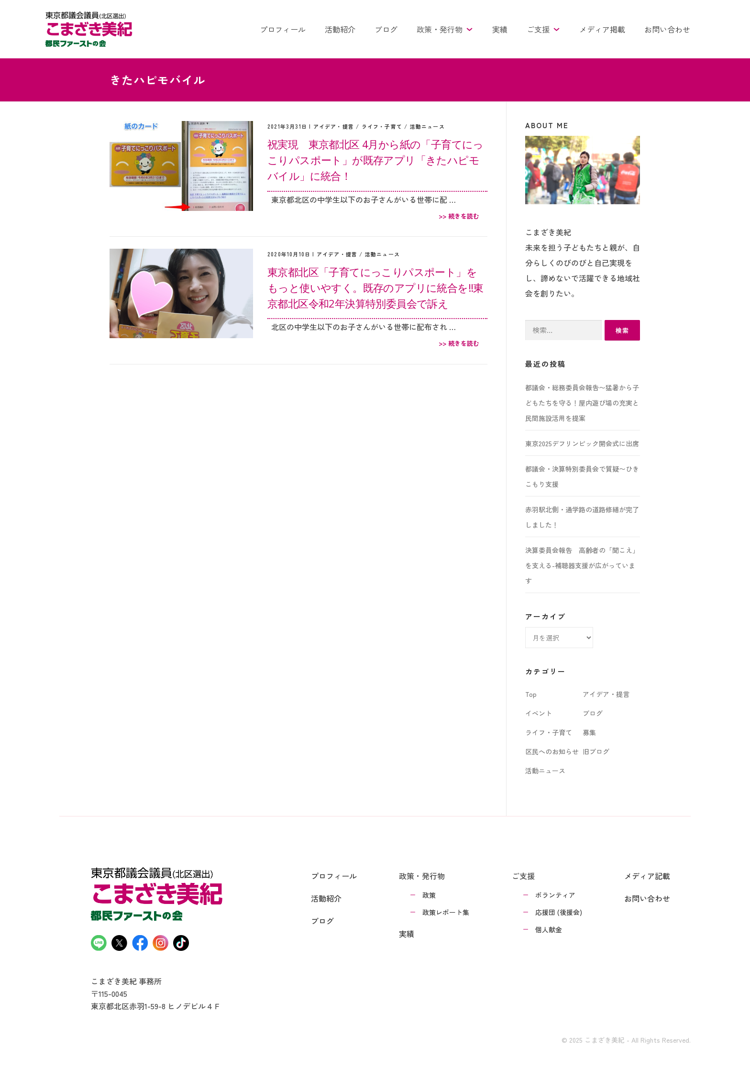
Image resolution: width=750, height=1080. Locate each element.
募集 (589, 732)
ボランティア (555, 895)
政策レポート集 (445, 912)
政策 (429, 895)
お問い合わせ (667, 29)
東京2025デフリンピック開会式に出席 (582, 443)
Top (531, 694)
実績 (499, 29)
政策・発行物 (445, 29)
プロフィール (283, 29)
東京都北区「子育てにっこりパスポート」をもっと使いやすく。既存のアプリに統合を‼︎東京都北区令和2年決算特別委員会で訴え (375, 287)
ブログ (386, 29)
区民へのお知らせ (552, 751)
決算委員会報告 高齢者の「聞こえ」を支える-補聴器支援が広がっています (582, 565)
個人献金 (548, 929)
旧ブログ (596, 751)
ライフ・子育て (382, 126)
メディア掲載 (602, 29)
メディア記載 (647, 876)
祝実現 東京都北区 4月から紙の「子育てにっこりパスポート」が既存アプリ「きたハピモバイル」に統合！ (375, 160)
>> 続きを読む (459, 215)
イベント (538, 713)
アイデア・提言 (333, 126)
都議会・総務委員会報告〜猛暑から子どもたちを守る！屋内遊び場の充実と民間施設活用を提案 (582, 403)
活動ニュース (427, 126)
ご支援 (543, 29)
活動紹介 (340, 29)
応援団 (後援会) (558, 912)
